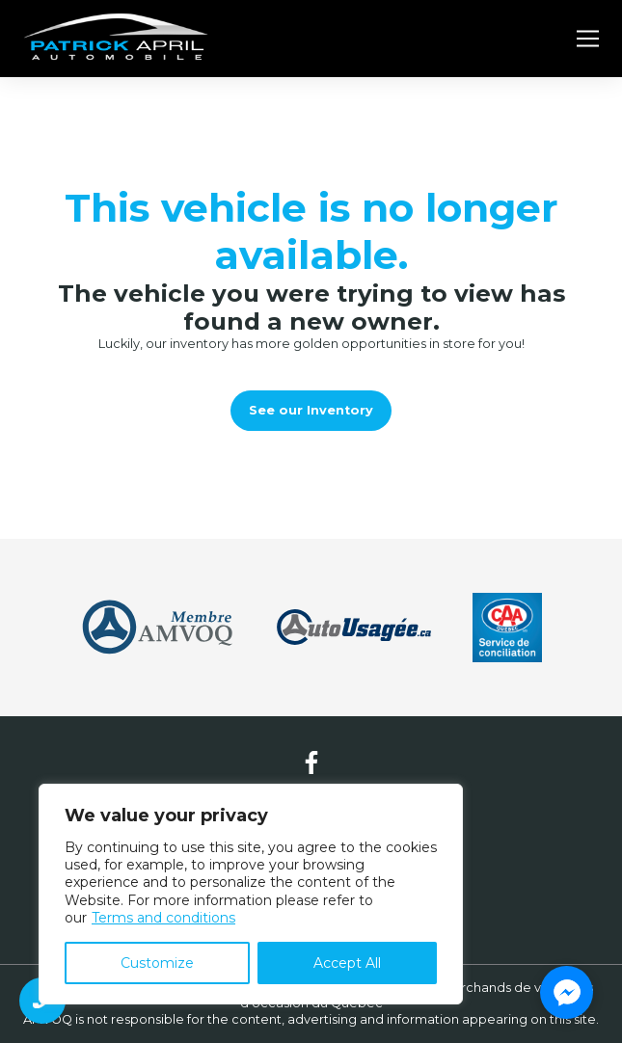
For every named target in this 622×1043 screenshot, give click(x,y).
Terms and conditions (163, 917)
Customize (157, 963)
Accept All (347, 963)
